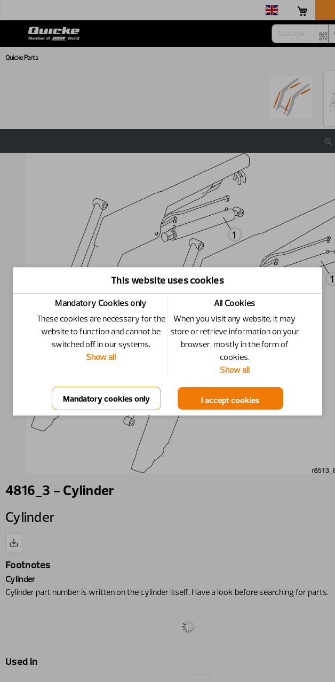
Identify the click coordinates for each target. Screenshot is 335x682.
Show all (101, 356)
